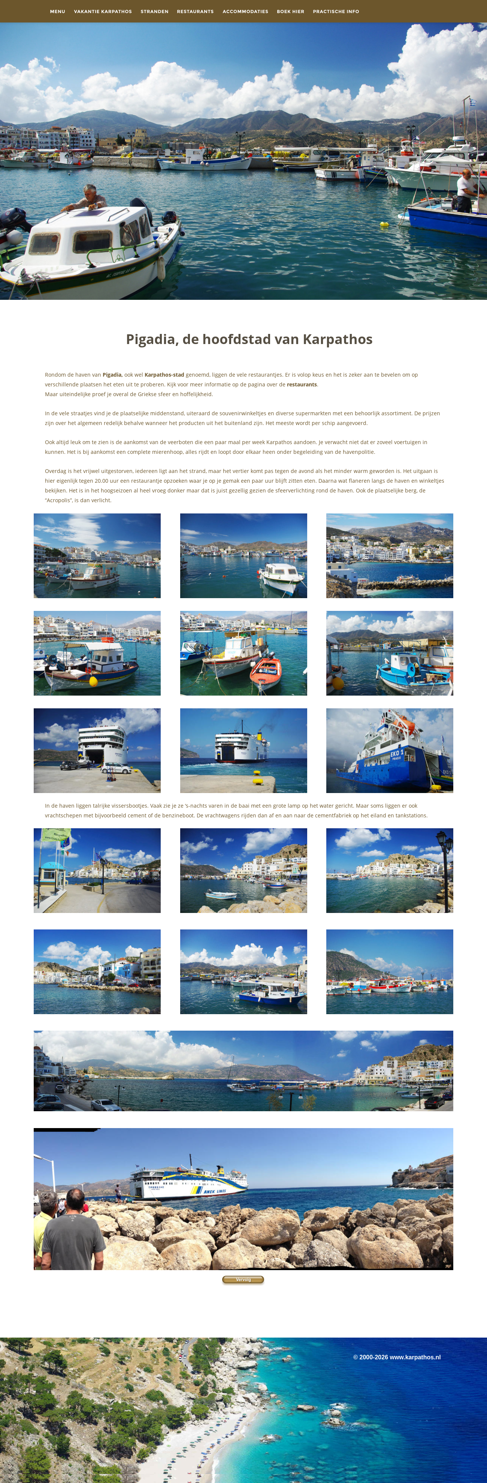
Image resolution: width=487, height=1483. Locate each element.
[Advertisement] (243, 1316)
